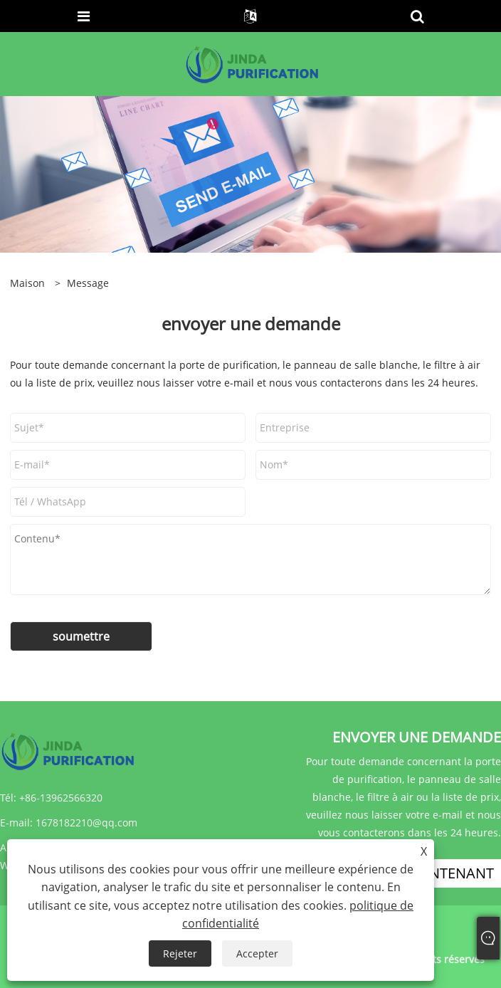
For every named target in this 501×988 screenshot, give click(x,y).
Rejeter (180, 953)
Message (88, 283)
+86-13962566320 (60, 797)
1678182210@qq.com (86, 822)
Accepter (257, 953)
